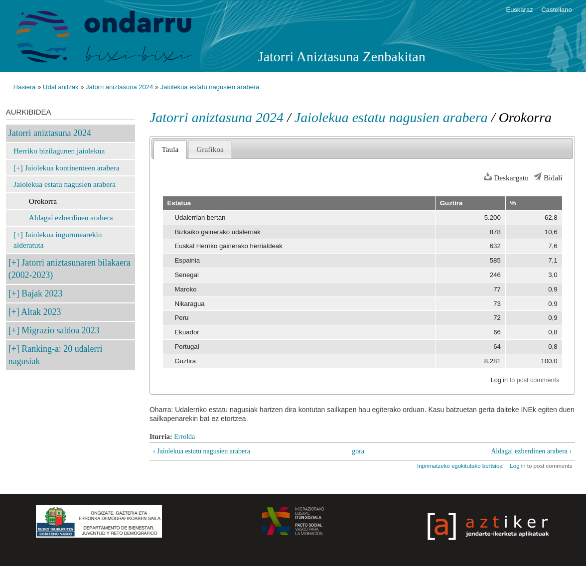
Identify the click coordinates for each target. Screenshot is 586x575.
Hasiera (24, 87)
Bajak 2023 (41, 293)
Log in (499, 380)
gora (358, 451)
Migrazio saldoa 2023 (60, 330)
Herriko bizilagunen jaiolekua (59, 150)
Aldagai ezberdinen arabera (71, 217)
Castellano (556, 9)
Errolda (184, 436)
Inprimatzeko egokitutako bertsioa (460, 466)
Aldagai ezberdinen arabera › (531, 451)
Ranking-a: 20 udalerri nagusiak (55, 355)
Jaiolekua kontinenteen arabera (72, 167)
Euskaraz (519, 9)
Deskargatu (511, 177)
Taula (169, 149)
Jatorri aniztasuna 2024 (119, 87)
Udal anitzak (61, 87)
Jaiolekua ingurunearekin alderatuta (57, 240)
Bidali (553, 177)
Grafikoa (210, 149)
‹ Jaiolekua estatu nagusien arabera (201, 451)
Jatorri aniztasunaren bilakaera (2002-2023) (69, 269)
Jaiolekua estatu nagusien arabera (210, 87)
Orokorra (43, 201)
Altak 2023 (41, 312)
